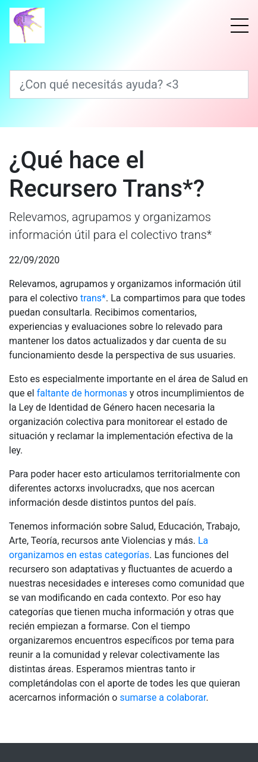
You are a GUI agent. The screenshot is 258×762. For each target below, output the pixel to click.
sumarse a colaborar (162, 697)
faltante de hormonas (82, 393)
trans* (93, 298)
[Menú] (239, 25)
